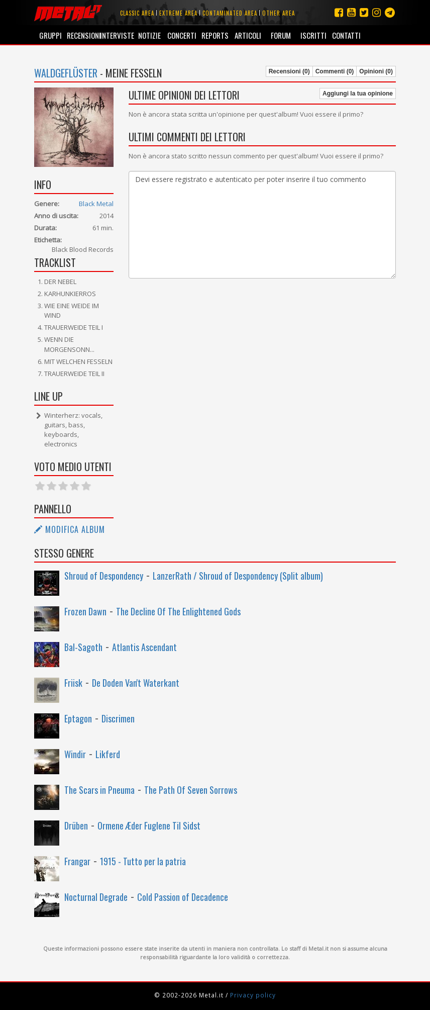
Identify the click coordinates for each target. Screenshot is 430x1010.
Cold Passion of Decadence (182, 896)
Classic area (137, 13)
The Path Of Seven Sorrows (190, 789)
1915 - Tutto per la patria (143, 861)
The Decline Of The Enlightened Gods (178, 611)
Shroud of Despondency (103, 575)
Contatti (346, 35)
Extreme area (178, 13)
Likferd (107, 754)
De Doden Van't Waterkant (135, 682)
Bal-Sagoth (83, 647)
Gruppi (50, 35)
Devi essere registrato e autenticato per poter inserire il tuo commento (262, 225)
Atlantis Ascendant (144, 647)
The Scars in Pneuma (99, 789)
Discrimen (118, 718)
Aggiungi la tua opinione (357, 93)
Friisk (73, 682)
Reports (215, 35)
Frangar (77, 861)
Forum (281, 35)
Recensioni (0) (289, 71)
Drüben (76, 825)
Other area (278, 13)
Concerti (181, 35)
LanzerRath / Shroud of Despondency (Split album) (238, 575)
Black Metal (96, 203)
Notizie (149, 35)
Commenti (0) (334, 71)
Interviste (116, 35)
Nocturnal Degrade (96, 896)
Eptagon (78, 718)
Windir (75, 754)
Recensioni (83, 35)
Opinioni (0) (376, 71)
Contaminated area (229, 13)
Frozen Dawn (85, 611)
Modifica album (69, 529)
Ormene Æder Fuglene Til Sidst (148, 825)
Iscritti (313, 35)
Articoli (248, 35)
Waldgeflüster (65, 72)
